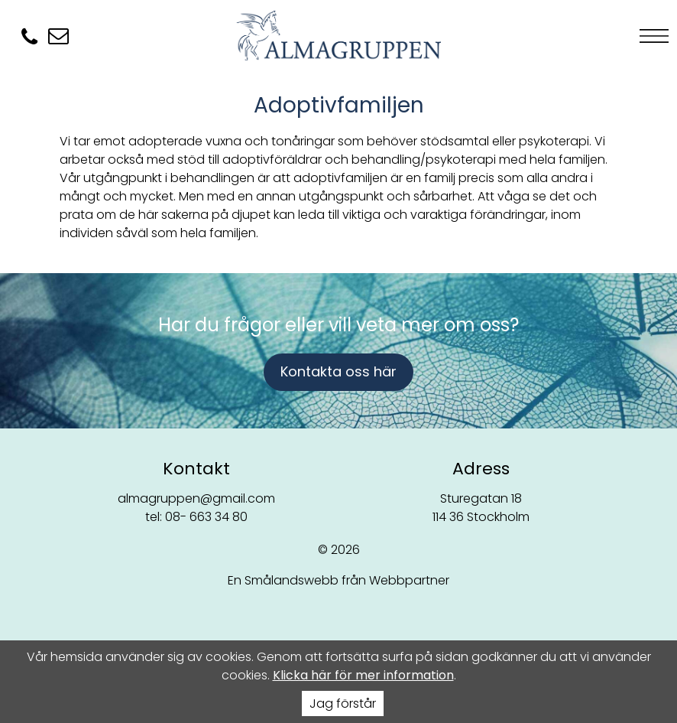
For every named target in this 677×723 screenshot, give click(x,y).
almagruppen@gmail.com (196, 498)
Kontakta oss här (338, 371)
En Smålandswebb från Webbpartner (338, 580)
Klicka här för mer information (363, 675)
